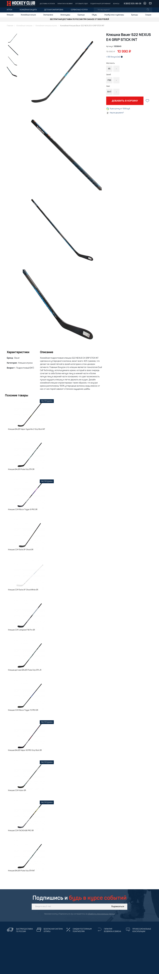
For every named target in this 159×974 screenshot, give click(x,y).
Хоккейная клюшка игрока (46, 26)
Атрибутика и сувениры (114, 15)
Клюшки (10, 15)
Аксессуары (65, 15)
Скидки (148, 15)
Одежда (81, 15)
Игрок (9, 10)
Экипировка (48, 15)
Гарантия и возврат (65, 3)
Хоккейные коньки (28, 15)
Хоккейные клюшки (24, 26)
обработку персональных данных (101, 914)
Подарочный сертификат (100, 3)
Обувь (94, 15)
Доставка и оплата (47, 3)
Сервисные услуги (79, 10)
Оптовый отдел (81, 3)
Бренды (134, 15)
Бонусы (116, 3)
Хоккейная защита (28, 10)
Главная (10, 26)
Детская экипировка (53, 10)
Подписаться (117, 907)
